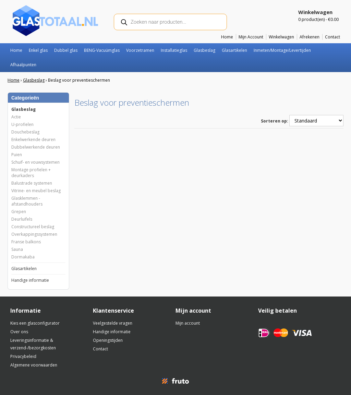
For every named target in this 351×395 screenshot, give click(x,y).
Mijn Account (251, 37)
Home (227, 37)
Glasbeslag (204, 50)
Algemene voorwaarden (33, 365)
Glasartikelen (234, 50)
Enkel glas (38, 50)
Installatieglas (174, 50)
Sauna (17, 249)
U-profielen (22, 124)
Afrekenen (309, 37)
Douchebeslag (25, 132)
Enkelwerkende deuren (33, 139)
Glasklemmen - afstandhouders (27, 201)
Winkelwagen (281, 37)
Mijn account (188, 323)
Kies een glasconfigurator (35, 323)
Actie (16, 117)
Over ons (19, 332)
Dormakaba (23, 257)
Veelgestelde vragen (112, 323)
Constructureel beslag (32, 227)
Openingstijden (108, 340)
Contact (332, 37)
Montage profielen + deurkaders (31, 172)
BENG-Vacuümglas (102, 50)
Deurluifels (21, 219)
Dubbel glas (65, 50)
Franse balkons (26, 242)
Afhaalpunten (23, 65)
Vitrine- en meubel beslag (36, 191)
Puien (16, 155)
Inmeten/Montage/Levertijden (282, 50)
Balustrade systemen (31, 183)
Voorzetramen (140, 50)
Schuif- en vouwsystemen (35, 162)
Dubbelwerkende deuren (35, 147)
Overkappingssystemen (34, 234)
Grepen (18, 211)
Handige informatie (30, 280)
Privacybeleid (23, 356)
